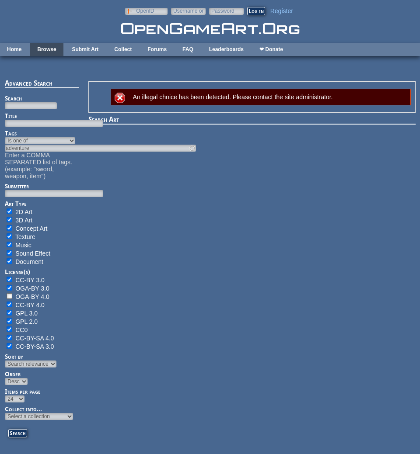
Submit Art (85, 49)
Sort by (14, 356)
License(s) (17, 271)
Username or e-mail (188, 11)
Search (13, 98)
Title (11, 115)
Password (222, 11)
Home (14, 49)
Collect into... (23, 408)
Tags (11, 133)
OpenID (145, 11)
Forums (157, 49)
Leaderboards (226, 49)
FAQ (187, 49)
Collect (123, 49)
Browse (46, 49)
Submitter (17, 186)
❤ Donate (271, 49)
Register (281, 10)
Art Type (16, 203)
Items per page (23, 391)
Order (13, 374)
